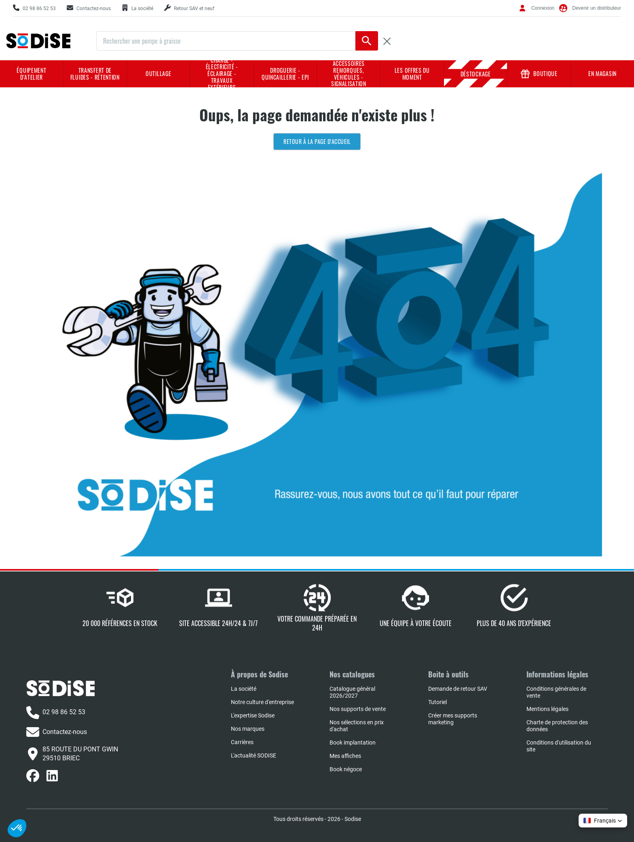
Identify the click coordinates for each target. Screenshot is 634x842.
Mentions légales (547, 709)
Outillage (158, 73)
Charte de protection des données (557, 725)
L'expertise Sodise (253, 715)
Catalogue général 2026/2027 (352, 692)
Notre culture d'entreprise (262, 702)
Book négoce (346, 769)
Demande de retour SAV (457, 688)
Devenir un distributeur (596, 8)
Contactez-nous (56, 732)
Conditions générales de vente (556, 692)
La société (243, 688)
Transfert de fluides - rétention (95, 73)
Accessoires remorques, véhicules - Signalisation (348, 73)
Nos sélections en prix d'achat (357, 725)
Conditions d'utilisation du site (558, 746)
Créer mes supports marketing (452, 719)
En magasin (602, 73)
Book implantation (353, 742)
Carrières (242, 742)
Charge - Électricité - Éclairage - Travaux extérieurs (222, 73)
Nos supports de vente (358, 709)
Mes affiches (345, 756)
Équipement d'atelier (31, 73)
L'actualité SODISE (253, 755)
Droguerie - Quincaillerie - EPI (285, 73)
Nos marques (247, 729)
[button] (602, 820)
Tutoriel (437, 702)
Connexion (542, 8)
